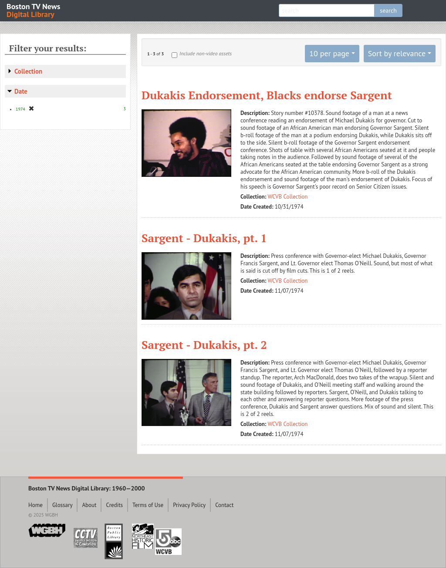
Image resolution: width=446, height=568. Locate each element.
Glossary (62, 505)
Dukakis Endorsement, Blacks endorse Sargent (267, 95)
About (89, 505)
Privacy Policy (189, 505)
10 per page (329, 53)
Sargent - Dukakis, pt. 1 (204, 237)
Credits (114, 505)
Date (20, 91)
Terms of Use (147, 505)
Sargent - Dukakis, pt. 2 (204, 344)
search (388, 10)
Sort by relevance (397, 53)
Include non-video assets (205, 53)
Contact (224, 505)
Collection (28, 71)
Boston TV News (34, 9)
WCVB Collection (288, 196)
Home (35, 505)
